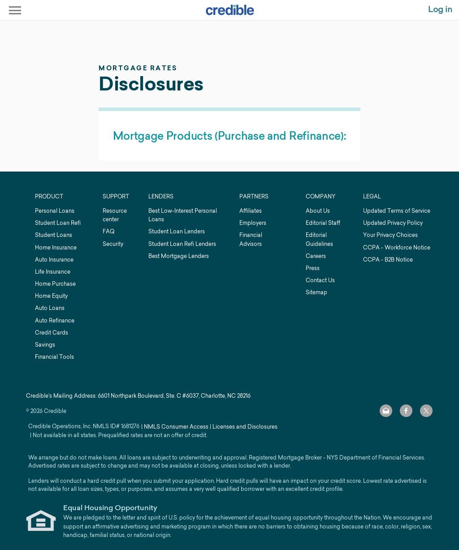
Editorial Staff (323, 223)
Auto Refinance (54, 320)
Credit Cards (51, 332)
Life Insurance (52, 271)
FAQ (108, 231)
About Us (318, 211)
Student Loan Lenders (176, 231)
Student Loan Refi (58, 223)
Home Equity (51, 296)
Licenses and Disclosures (244, 426)
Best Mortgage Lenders (178, 256)
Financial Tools (54, 357)
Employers (252, 223)
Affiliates (250, 211)
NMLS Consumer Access (176, 426)
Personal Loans (54, 211)
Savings (45, 344)
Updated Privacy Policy (393, 223)
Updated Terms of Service (396, 211)
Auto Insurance (54, 259)
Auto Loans (50, 308)
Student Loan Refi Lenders (182, 244)
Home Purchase (55, 284)
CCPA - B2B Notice (388, 259)
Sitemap (316, 292)
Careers (316, 256)
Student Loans (53, 235)
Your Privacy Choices (390, 235)
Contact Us (320, 280)
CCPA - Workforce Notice (396, 247)
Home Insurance (56, 247)
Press (313, 268)
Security (113, 244)
